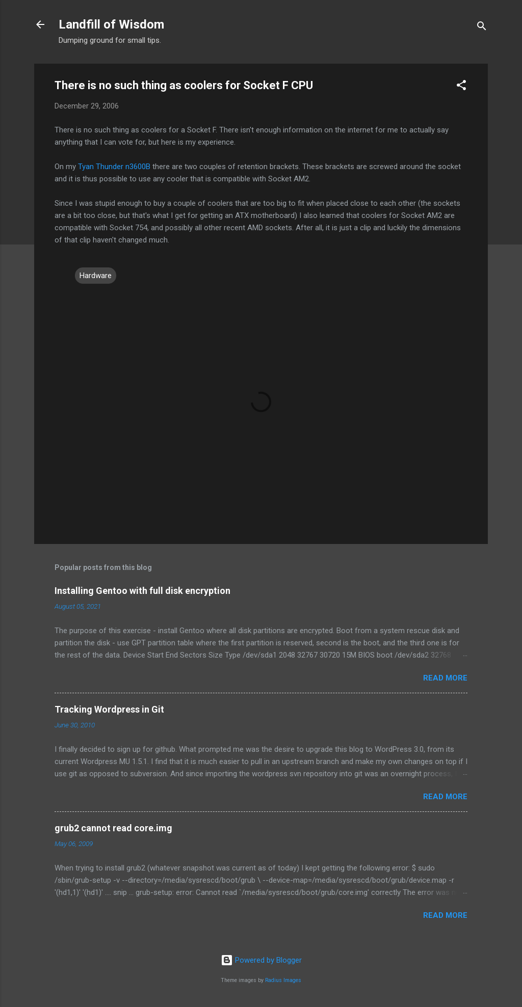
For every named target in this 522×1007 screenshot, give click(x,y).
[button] (461, 87)
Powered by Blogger (261, 960)
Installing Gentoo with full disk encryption (142, 590)
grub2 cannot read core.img (113, 828)
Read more (445, 678)
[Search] (482, 27)
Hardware (96, 275)
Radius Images (283, 980)
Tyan (86, 166)
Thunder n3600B (123, 166)
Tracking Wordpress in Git (109, 709)
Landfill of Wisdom (111, 24)
